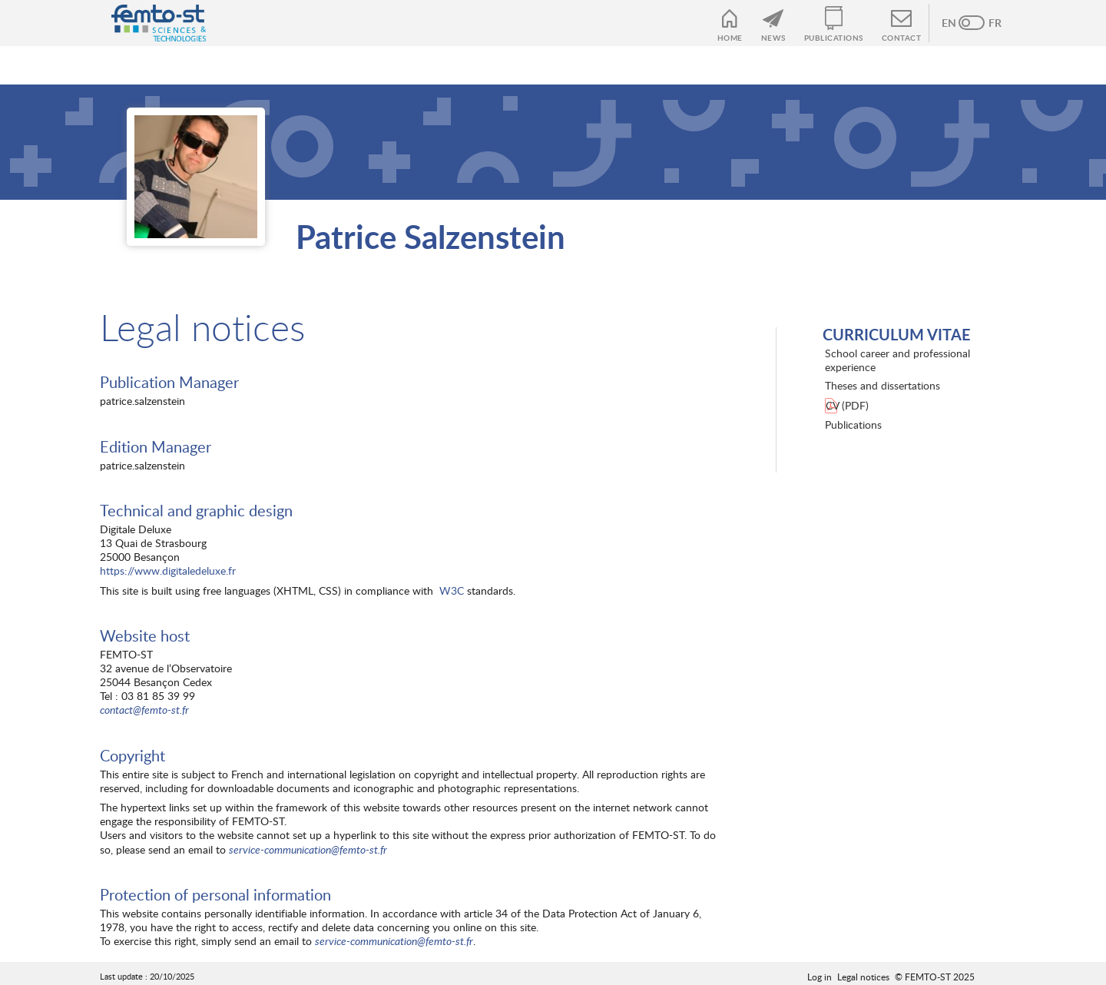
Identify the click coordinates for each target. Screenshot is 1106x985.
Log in (819, 976)
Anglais (956, 23)
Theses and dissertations (882, 385)
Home (730, 37)
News (773, 37)
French (987, 23)
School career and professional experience (897, 360)
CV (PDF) (847, 405)
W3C (451, 590)
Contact (902, 37)
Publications (833, 37)
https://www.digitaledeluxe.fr (168, 570)
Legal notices (863, 976)
